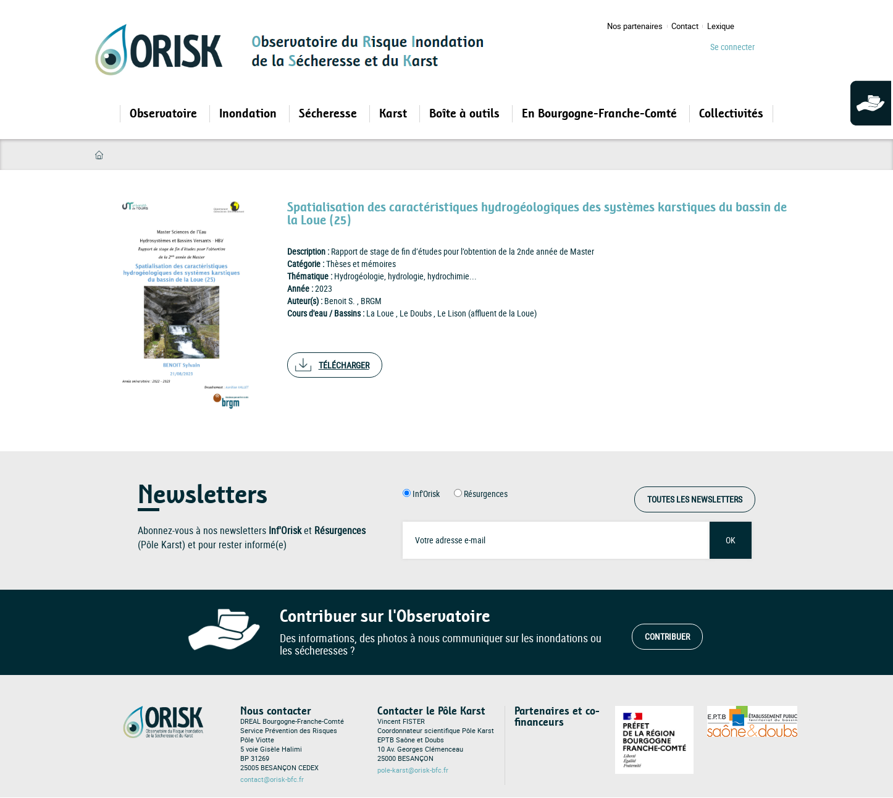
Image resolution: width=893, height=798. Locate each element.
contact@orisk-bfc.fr (272, 779)
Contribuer (667, 636)
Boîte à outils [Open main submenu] (466, 113)
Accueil (99, 154)
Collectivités (731, 113)
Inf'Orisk (426, 493)
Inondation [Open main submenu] (249, 113)
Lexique (720, 26)
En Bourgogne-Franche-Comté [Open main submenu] (601, 113)
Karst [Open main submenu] (394, 113)
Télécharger (344, 365)
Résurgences (486, 493)
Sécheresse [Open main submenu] (329, 113)
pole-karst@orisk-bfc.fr (412, 770)
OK (731, 540)
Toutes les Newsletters (694, 499)
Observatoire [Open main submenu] (165, 113)
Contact (684, 26)
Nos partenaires (635, 26)
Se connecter (732, 47)
